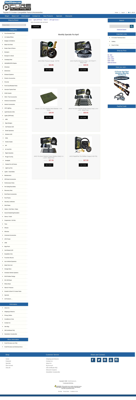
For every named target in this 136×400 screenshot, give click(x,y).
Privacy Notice (7, 315)
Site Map (5, 326)
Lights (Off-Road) (37, 19)
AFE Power (6, 239)
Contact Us (36, 16)
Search (121, 20)
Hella (5, 138)
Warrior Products (7, 287)
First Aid (5, 82)
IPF (4, 145)
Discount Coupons (51, 370)
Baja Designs (7, 123)
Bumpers (5, 52)
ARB (5, 119)
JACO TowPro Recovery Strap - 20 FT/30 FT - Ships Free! (83, 61)
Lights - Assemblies (8, 171)
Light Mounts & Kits (8, 112)
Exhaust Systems (8, 74)
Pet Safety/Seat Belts (9, 186)
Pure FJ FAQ (113, 45)
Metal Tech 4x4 (7, 265)
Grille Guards (6, 93)
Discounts (68, 16)
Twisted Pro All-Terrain (9, 164)
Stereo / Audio (7, 216)
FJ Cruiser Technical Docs (117, 37)
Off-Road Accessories (9, 179)
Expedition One (7, 254)
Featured (8, 361)
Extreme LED (7, 134)
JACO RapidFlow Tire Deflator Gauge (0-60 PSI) (83, 156)
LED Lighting (6, 108)
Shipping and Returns (52, 359)
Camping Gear (7, 59)
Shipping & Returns (8, 311)
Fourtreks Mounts (8, 257)
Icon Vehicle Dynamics (9, 261)
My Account (49, 365)
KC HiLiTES (6, 149)
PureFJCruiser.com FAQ (9, 343)
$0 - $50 (110, 55)
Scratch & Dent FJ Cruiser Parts (11, 291)
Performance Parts (8, 183)
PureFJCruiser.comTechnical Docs (12, 346)
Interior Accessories (8, 104)
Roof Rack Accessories (9, 194)
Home (116, 12)
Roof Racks (6, 198)
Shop (6, 16)
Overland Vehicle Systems (10, 272)
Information (25, 16)
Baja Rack (6, 246)
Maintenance (6, 175)
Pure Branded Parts (8, 33)
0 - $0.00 (131, 12)
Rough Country (7, 156)
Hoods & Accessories (9, 100)
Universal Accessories (9, 235)
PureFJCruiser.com (72, 381)
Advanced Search (121, 29)
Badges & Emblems (8, 40)
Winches (5, 231)
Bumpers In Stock (8, 55)
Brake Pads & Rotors (9, 48)
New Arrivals (9, 365)
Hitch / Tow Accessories (9, 97)
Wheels (5, 227)
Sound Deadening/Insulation (10, 212)
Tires (4, 224)
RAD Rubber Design (8, 276)
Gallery (112, 41)
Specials (59, 16)
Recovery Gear (7, 190)
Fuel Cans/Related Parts (9, 85)
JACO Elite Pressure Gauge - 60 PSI (48, 61)
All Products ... (7, 298)
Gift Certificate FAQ (8, 330)
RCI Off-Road (7, 280)
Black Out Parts (7, 44)
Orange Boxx (6, 269)
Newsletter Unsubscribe (9, 334)
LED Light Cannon (54, 19)
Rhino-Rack (6, 284)
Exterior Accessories (8, 78)
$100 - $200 (111, 58)
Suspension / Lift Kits (9, 220)
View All (8, 367)
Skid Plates (6, 205)
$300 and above (112, 62)
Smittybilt (6, 160)
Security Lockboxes (8, 201)
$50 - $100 (110, 57)
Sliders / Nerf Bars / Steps (10, 209)
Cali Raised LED (8, 126)
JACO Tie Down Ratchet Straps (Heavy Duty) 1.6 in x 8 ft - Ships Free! (83, 109)
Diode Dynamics (8, 130)
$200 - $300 (111, 60)
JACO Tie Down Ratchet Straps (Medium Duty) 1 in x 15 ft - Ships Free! (48, 157)
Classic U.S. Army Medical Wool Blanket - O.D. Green (48, 109)
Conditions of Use (8, 319)
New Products (48, 16)
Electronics (6, 70)
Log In (123, 12)
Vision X (46, 19)
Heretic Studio (7, 141)
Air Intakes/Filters (8, 37)
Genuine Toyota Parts (9, 89)
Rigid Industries (7, 153)
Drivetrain (6, 67)
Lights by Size (7, 168)
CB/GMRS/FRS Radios (9, 63)
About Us (15, 16)
